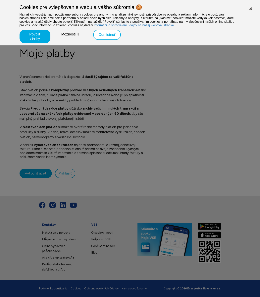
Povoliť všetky (34, 36)
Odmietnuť (107, 35)
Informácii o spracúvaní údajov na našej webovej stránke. (134, 25)
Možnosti (68, 34)
